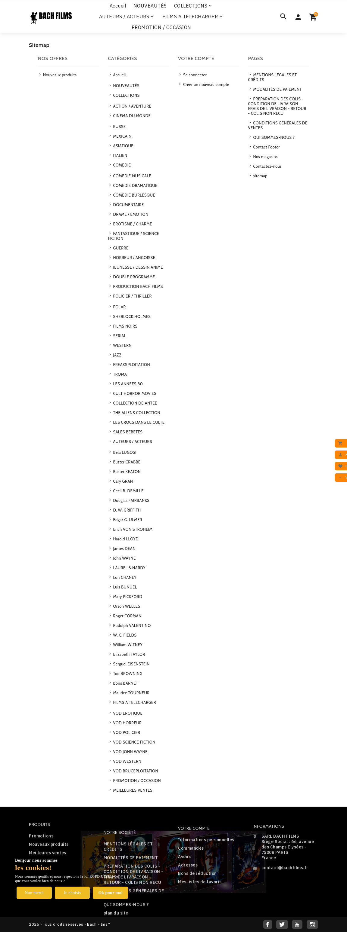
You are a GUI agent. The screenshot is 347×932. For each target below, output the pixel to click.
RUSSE (119, 126)
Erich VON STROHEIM (132, 529)
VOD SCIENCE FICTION (133, 742)
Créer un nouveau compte (206, 84)
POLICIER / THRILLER (132, 296)
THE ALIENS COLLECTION (136, 412)
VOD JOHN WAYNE (130, 751)
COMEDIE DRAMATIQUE (135, 185)
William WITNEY (127, 644)
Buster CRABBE (126, 462)
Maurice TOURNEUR (131, 692)
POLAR (119, 306)
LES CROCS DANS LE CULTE (138, 422)
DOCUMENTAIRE (128, 204)
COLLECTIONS (193, 5)
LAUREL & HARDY (128, 567)
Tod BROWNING (127, 673)
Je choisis (72, 893)
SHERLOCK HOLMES (131, 316)
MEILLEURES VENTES (132, 790)
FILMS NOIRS (125, 326)
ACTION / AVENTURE (131, 106)
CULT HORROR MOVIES (134, 393)
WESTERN (122, 345)
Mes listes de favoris (200, 906)
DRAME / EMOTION (130, 214)
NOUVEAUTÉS (150, 6)
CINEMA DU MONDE (131, 115)
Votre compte (194, 852)
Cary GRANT (123, 481)
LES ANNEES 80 (127, 383)
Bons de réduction (197, 897)
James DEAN (124, 548)
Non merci (34, 893)
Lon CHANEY (124, 577)
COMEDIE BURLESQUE (133, 195)
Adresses (188, 889)
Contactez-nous (267, 166)
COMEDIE (121, 165)
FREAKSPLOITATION (131, 364)
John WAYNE (124, 558)
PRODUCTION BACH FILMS (137, 286)
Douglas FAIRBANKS (130, 500)
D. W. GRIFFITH (126, 510)
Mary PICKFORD (127, 596)
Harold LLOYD (125, 538)
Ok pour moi (110, 893)
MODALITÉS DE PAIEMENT (277, 89)
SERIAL (119, 335)
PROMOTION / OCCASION (161, 27)
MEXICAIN (122, 136)
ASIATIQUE (122, 145)
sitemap (259, 175)
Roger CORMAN (127, 615)
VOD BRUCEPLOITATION (135, 771)
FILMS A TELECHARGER (193, 16)
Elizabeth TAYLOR (128, 654)
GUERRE (120, 248)
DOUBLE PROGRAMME (133, 276)
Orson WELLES (126, 606)
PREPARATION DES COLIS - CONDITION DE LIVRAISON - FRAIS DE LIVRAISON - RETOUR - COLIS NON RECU (277, 106)
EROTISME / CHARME (132, 224)
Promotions (41, 850)
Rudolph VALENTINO (131, 625)
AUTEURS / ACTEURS (127, 16)
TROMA (119, 374)
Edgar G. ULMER (127, 519)
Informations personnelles (206, 863)
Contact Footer (266, 147)
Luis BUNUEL (124, 587)
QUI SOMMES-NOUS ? (273, 137)
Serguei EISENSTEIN (131, 664)
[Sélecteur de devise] (298, 17)
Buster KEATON (126, 471)
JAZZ (116, 355)
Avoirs (184, 880)
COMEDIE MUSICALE (131, 175)
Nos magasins (265, 156)
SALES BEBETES (127, 431)
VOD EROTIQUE (127, 713)
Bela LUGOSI (124, 452)
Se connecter (194, 74)
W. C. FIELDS (124, 635)
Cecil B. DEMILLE (128, 490)
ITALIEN (119, 155)
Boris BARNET (125, 683)
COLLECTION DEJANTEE (134, 403)
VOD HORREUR (127, 722)
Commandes (191, 872)
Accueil (118, 6)
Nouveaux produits (59, 74)
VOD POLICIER (126, 732)
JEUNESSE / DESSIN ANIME (137, 267)
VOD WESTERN (126, 761)
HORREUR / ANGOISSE (133, 257)
